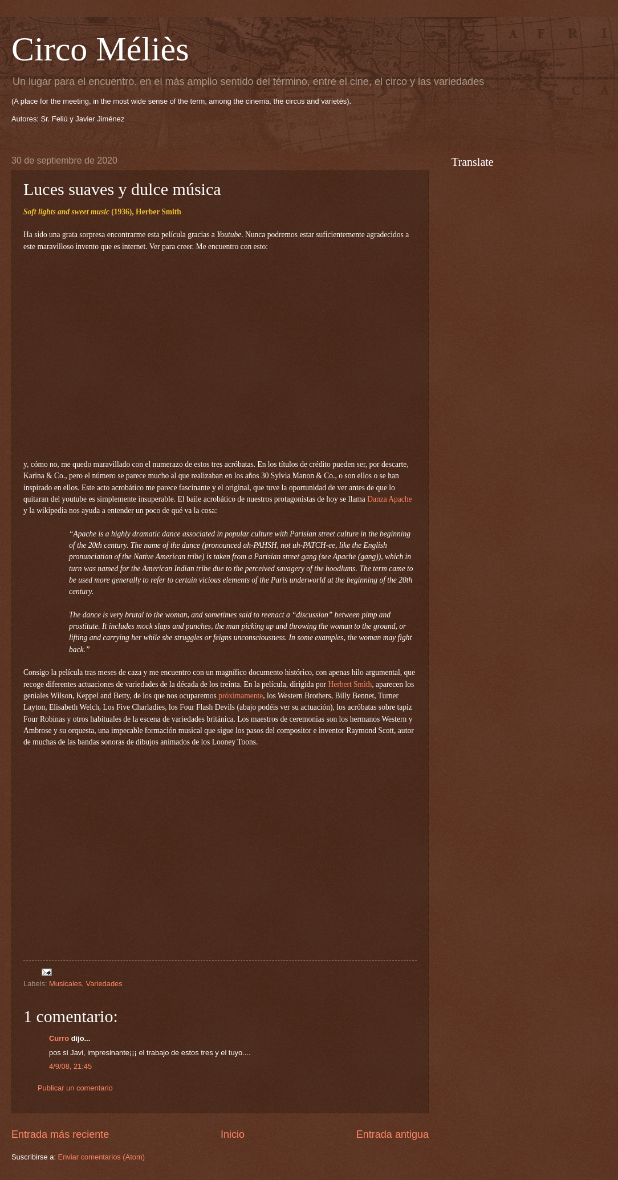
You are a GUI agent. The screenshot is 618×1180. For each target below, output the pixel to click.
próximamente (240, 695)
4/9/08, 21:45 (70, 1066)
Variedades (104, 983)
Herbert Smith (350, 684)
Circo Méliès (100, 49)
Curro (59, 1038)
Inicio (233, 1134)
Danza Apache (389, 499)
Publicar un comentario (75, 1088)
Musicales (65, 983)
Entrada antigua (392, 1134)
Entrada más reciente (60, 1134)
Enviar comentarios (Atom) (101, 1157)
